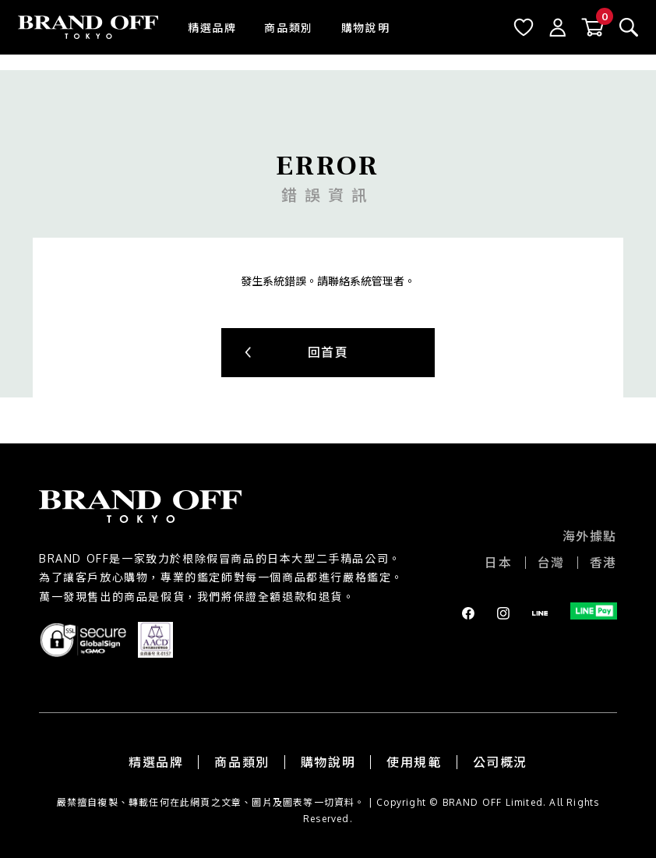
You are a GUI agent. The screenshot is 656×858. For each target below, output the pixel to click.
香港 (603, 562)
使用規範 (413, 762)
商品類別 (288, 27)
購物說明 (365, 27)
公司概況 (500, 762)
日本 (498, 562)
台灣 (551, 562)
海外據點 (590, 536)
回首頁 (328, 352)
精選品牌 (212, 27)
